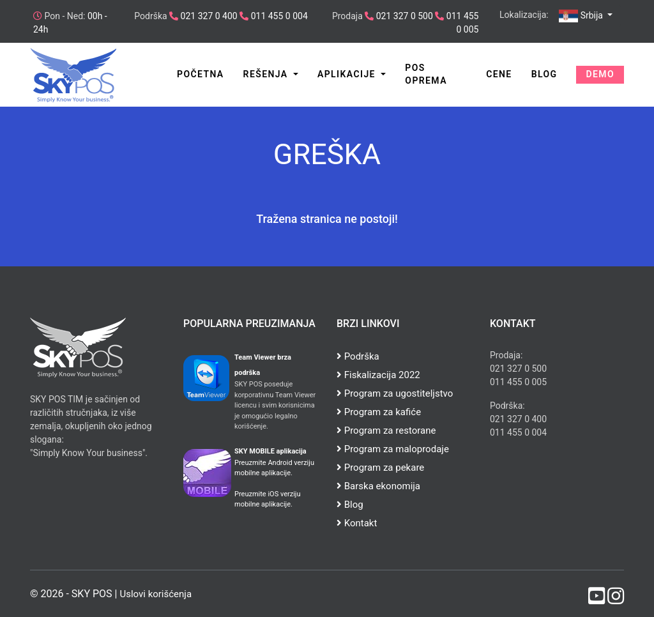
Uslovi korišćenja (155, 594)
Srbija (582, 16)
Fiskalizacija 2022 (378, 375)
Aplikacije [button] (348, 74)
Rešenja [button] (267, 74)
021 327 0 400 (208, 16)
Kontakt (357, 523)
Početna (200, 74)
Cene (499, 74)
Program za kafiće (379, 412)
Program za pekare (380, 467)
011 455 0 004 (278, 16)
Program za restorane (386, 430)
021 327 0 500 (403, 16)
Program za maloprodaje (393, 449)
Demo (600, 74)
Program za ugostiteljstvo (395, 393)
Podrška (358, 356)
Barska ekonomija (378, 486)
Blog (544, 74)
